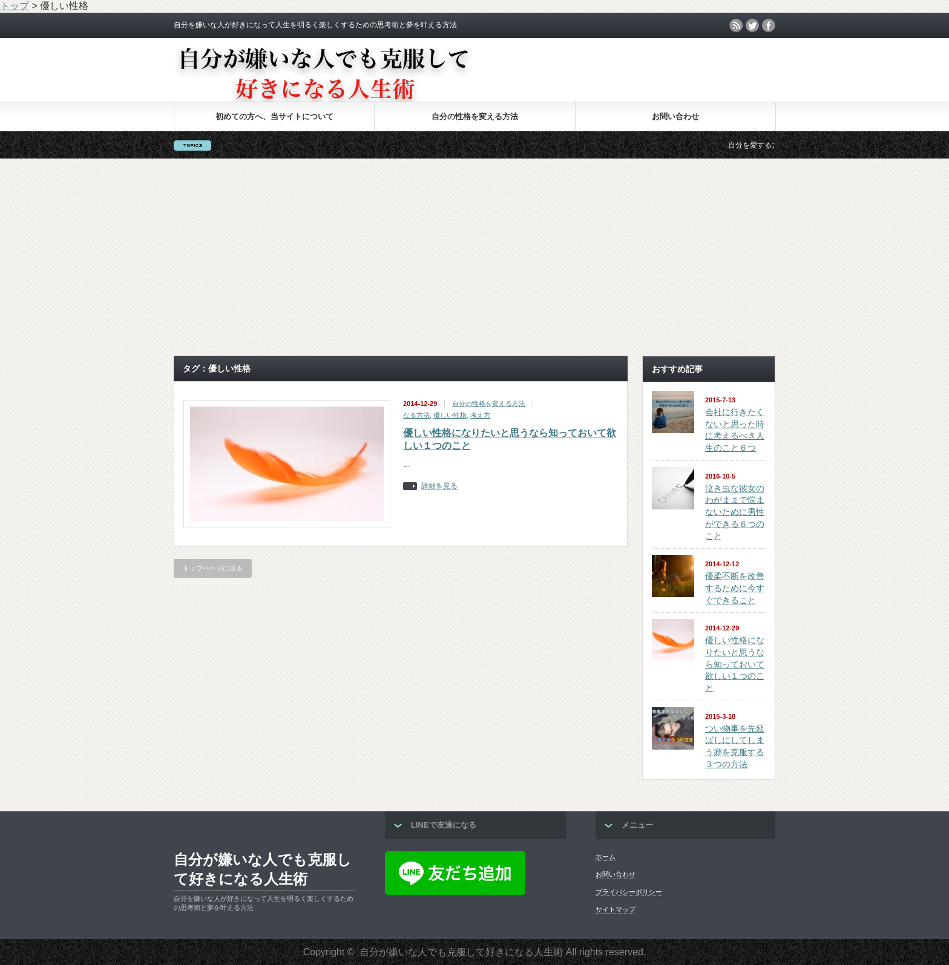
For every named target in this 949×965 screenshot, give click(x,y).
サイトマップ (615, 909)
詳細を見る (439, 486)
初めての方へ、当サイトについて (274, 116)
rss (736, 25)
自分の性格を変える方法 (475, 116)
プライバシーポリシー (629, 891)
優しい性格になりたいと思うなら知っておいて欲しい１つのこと (734, 664)
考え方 (480, 415)
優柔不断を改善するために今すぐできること (734, 587)
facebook (768, 25)
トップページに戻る (213, 568)
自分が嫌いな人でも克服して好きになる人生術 (263, 869)
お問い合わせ (675, 116)
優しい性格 (450, 415)
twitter (752, 25)
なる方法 (416, 415)
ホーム (606, 856)
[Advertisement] (474, 257)
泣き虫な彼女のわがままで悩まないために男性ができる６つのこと (734, 512)
